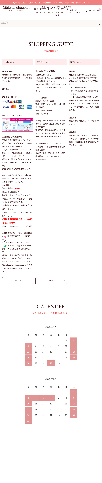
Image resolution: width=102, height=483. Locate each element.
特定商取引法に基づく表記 (85, 452)
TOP (6, 22)
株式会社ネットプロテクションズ (16, 195)
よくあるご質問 (54, 457)
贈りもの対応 (53, 452)
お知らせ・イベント (56, 447)
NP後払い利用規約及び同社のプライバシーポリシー (17, 207)
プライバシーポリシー (83, 457)
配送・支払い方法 (81, 447)
